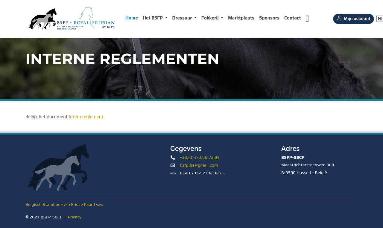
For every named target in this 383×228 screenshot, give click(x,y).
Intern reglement (86, 116)
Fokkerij (210, 17)
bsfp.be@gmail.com (199, 165)
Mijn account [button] (353, 19)
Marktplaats (241, 17)
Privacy (74, 217)
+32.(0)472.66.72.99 (200, 157)
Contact (292, 17)
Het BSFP (153, 17)
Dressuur (182, 17)
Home (131, 17)
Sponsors (269, 17)
